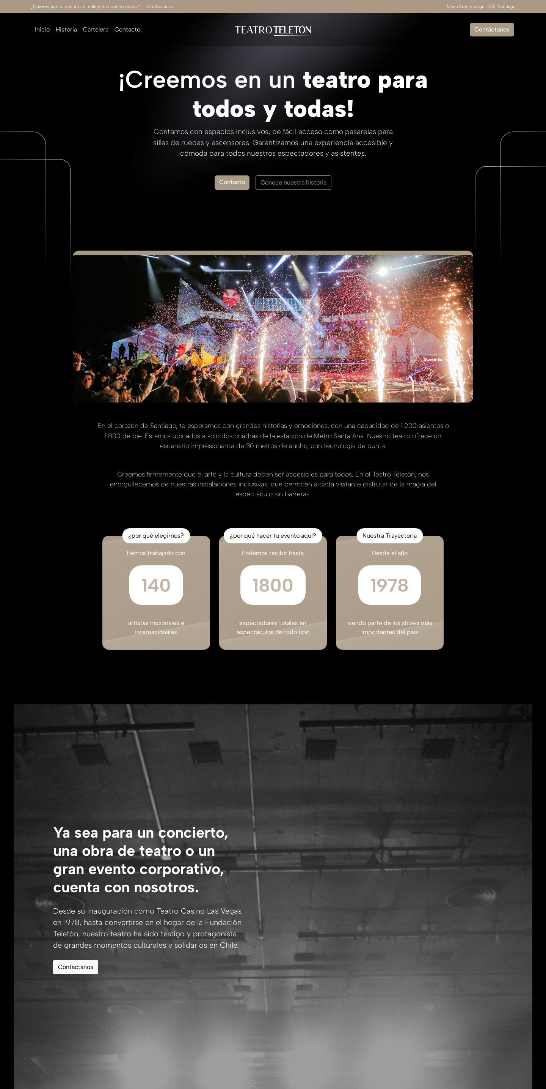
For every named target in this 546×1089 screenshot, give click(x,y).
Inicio (42, 29)
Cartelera (95, 29)
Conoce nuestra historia (293, 182)
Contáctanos (160, 6)
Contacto (127, 29)
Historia (66, 29)
